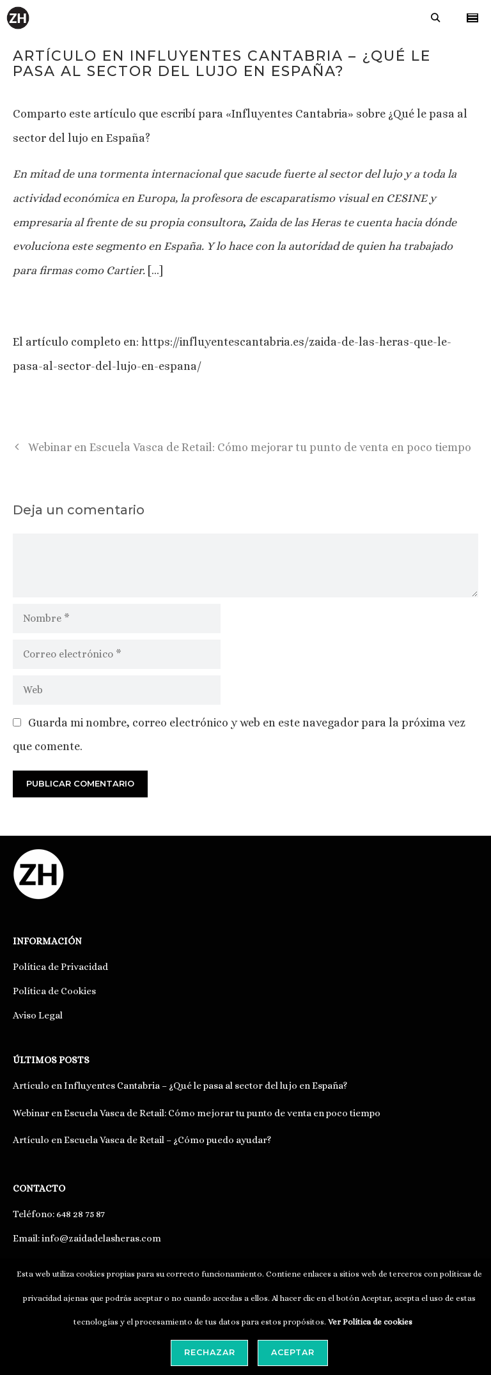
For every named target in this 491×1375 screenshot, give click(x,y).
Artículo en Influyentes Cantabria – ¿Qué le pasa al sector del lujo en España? (180, 1085)
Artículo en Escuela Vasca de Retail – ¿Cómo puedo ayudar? (142, 1140)
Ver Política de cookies (370, 1321)
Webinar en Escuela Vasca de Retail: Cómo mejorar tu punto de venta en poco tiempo (249, 447)
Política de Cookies (54, 991)
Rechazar (209, 1352)
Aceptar (293, 1352)
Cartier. (125, 270)
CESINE (406, 198)
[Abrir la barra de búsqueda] (435, 18)
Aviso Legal (38, 1015)
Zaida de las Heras (293, 222)
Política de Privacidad (60, 966)
